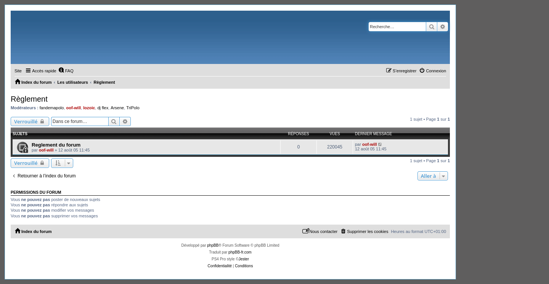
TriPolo (132, 107)
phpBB (212, 245)
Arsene (117, 107)
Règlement (29, 99)
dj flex (102, 107)
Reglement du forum (56, 145)
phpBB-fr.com (240, 252)
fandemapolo (52, 107)
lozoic (89, 107)
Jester (244, 259)
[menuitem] (66, 70)
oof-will (73, 107)
